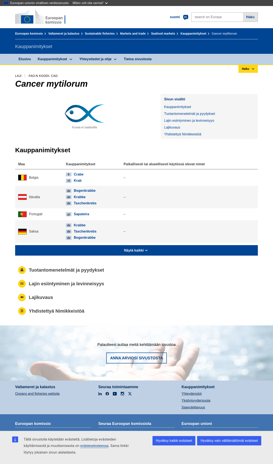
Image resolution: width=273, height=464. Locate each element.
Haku (250, 17)
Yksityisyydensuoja (196, 400)
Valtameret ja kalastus (63, 33)
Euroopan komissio (29, 33)
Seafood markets (163, 33)
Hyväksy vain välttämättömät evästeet (229, 440)
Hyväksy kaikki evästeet (174, 440)
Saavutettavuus (193, 407)
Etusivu (25, 59)
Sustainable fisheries (100, 33)
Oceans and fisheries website (37, 393)
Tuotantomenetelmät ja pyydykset (189, 114)
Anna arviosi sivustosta (136, 358)
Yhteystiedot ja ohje (95, 59)
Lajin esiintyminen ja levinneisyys (189, 120)
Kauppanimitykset (193, 33)
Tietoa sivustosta (137, 59)
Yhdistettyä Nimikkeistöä (182, 134)
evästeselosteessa (94, 446)
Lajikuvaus (172, 127)
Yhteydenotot (192, 393)
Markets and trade (133, 33)
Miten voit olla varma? (90, 3)
